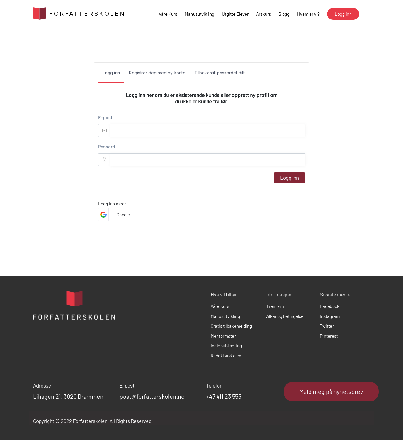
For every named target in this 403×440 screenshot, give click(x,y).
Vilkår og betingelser (285, 316)
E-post (105, 117)
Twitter (327, 326)
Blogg (284, 14)
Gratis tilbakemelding (231, 326)
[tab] (111, 74)
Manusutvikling (199, 14)
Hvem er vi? (308, 14)
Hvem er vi (275, 306)
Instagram (330, 316)
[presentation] (144, 184)
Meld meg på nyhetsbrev (331, 391)
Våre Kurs (168, 14)
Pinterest (329, 336)
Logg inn (289, 177)
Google (123, 214)
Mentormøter (223, 336)
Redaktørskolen (226, 355)
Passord (106, 146)
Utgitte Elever (235, 14)
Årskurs (263, 14)
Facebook (330, 306)
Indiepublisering (226, 345)
